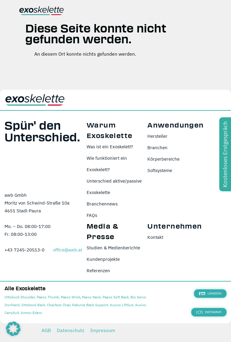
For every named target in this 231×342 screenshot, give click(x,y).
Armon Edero (31, 312)
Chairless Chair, (59, 305)
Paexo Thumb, (48, 297)
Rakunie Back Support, (90, 305)
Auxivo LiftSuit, (122, 305)
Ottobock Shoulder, (20, 297)
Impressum (102, 330)
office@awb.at (67, 250)
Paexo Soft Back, (116, 297)
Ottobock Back (33, 305)
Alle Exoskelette (25, 288)
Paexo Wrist (70, 297)
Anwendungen (175, 125)
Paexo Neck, (92, 297)
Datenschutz (70, 330)
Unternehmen (174, 226)
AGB (46, 330)
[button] (13, 329)
